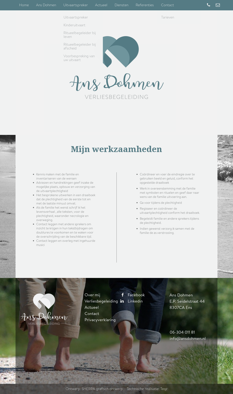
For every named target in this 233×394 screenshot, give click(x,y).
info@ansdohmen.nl (188, 338)
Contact (167, 5)
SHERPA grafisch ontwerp (102, 388)
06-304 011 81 (182, 332)
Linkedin (131, 301)
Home (24, 5)
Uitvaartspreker (75, 5)
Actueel (101, 5)
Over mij (92, 295)
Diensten (121, 5)
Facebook (132, 295)
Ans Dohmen (46, 5)
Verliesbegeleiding (101, 301)
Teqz (163, 388)
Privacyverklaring (100, 320)
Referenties (145, 5)
